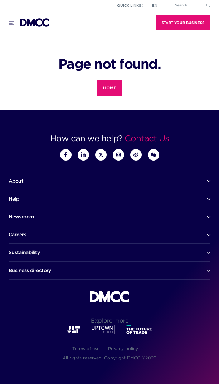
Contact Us (147, 138)
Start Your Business (183, 22)
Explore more (109, 320)
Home (109, 87)
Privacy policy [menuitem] (123, 348)
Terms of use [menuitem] (85, 348)
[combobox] (192, 5)
